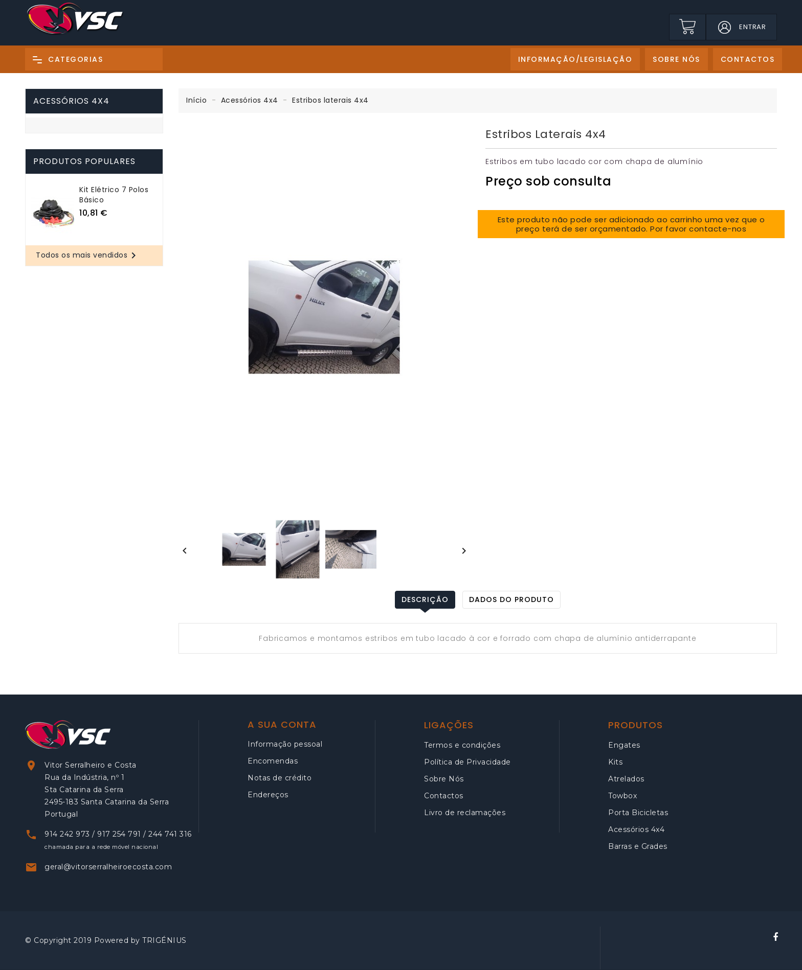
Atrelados (626, 778)
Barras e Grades (637, 846)
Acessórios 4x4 (71, 101)
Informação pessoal (285, 744)
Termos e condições (462, 745)
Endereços (268, 794)
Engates (624, 745)
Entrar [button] (752, 27)
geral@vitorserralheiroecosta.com (108, 866)
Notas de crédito (279, 777)
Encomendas (273, 761)
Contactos (443, 795)
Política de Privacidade (467, 762)
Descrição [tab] (425, 599)
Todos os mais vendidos (88, 255)
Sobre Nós (444, 778)
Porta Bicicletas (638, 812)
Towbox (622, 795)
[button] (724, 27)
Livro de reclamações (464, 812)
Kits (615, 762)
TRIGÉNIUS (164, 940)
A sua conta (282, 724)
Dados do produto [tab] (511, 599)
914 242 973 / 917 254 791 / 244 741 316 (118, 834)
